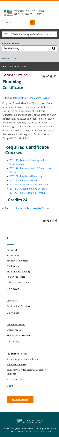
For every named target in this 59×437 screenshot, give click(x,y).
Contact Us (12, 300)
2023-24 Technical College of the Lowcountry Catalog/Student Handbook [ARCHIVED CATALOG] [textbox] (30, 34)
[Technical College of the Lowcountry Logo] (24, 11)
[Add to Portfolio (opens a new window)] (43, 76)
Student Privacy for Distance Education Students (26, 371)
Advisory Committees (17, 260)
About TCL (12, 249)
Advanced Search (11, 58)
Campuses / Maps (16, 324)
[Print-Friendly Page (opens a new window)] (51, 76)
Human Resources (16, 276)
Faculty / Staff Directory (18, 271)
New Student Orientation (19, 335)
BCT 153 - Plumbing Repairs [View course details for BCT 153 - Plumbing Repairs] (24, 180)
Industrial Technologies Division (33, 97)
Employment (13, 266)
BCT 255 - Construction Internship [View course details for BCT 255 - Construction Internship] (27, 192)
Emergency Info (15, 329)
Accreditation (13, 255)
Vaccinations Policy (16, 379)
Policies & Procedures (18, 282)
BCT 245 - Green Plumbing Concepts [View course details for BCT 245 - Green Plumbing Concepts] (28, 188)
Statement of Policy (16, 364)
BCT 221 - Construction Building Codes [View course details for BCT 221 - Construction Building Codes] (29, 184)
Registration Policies (17, 353)
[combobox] (29, 34)
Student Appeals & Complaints (22, 359)
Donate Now (20, 399)
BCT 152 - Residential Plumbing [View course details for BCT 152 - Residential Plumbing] (25, 176)
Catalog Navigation (15, 66)
